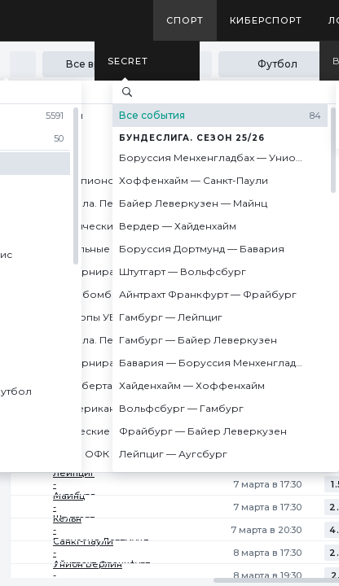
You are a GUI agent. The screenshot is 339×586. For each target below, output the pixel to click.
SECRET (128, 61)
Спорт (185, 20)
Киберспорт (266, 20)
